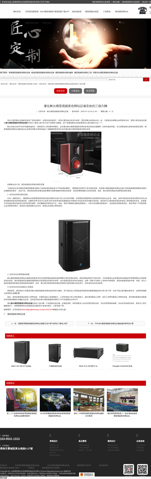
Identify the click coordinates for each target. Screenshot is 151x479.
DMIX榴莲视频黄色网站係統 (47, 14)
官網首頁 (3, 465)
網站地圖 (116, 2)
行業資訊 (75, 91)
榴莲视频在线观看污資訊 (91, 14)
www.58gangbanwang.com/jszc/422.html (37, 310)
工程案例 (107, 12)
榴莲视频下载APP (61, 12)
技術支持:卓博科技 (53, 475)
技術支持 (42, 84)
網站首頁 (17, 12)
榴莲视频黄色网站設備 (16, 314)
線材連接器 (77, 12)
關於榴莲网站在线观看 (101, 2)
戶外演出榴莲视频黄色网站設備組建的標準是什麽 (114, 323)
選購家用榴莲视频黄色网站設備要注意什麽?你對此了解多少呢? (43, 323)
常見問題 (90, 91)
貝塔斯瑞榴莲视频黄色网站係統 (32, 14)
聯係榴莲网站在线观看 (131, 2)
